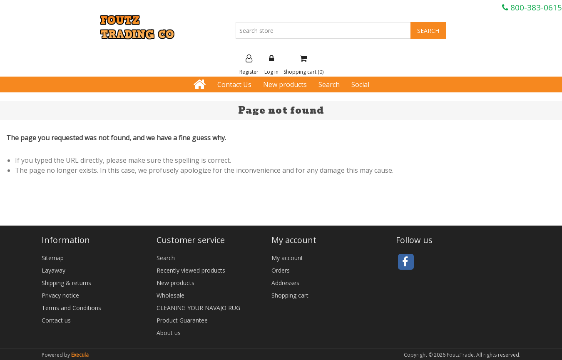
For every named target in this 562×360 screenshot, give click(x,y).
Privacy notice (60, 295)
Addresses (285, 283)
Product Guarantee (182, 320)
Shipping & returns (66, 283)
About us (169, 333)
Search (329, 84)
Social (360, 84)
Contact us (56, 320)
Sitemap (53, 258)
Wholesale (170, 295)
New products (285, 84)
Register (249, 65)
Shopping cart (289, 295)
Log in (271, 65)
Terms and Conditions (71, 308)
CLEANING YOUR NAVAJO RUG (198, 308)
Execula (80, 354)
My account (287, 258)
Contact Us (234, 84)
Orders (280, 270)
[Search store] (323, 30)
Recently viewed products (191, 270)
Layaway (53, 270)
